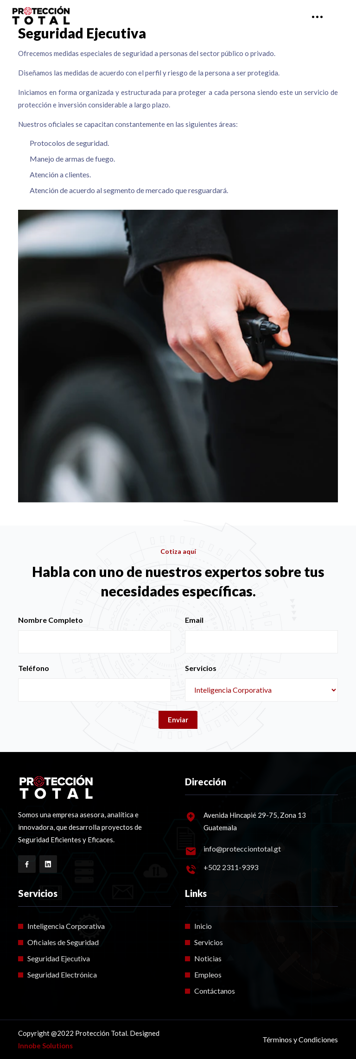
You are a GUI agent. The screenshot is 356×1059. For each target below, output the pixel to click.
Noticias (208, 958)
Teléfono (33, 668)
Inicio (203, 925)
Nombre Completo (50, 619)
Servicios (200, 668)
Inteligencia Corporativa (66, 925)
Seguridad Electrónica (62, 974)
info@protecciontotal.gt (242, 848)
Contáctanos (214, 990)
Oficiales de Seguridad (63, 942)
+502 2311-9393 (230, 867)
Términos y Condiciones (300, 1039)
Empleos (208, 974)
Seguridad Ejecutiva (58, 958)
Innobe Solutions (45, 1045)
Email (194, 619)
